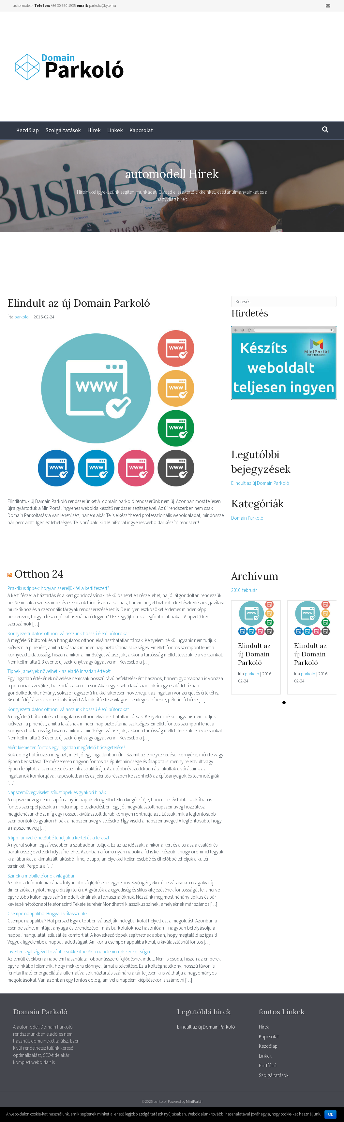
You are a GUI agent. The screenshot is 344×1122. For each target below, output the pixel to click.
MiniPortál (194, 1101)
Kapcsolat (141, 130)
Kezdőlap (27, 130)
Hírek (94, 130)
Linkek (115, 130)
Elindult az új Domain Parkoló (78, 303)
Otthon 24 (39, 574)
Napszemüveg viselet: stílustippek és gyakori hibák (56, 792)
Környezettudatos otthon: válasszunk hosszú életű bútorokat (68, 633)
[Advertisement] (258, 64)
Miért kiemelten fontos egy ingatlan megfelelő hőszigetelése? (66, 747)
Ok (330, 1114)
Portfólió (268, 1065)
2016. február (244, 590)
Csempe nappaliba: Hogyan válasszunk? (47, 913)
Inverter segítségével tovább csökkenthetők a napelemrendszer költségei (78, 951)
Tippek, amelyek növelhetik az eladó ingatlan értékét (59, 671)
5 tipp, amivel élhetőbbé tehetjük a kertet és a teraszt (58, 837)
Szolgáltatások (63, 130)
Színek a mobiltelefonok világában (41, 876)
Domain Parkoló (247, 518)
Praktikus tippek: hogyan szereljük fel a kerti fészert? (58, 588)
